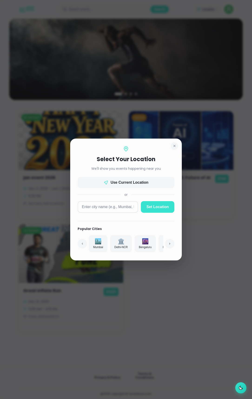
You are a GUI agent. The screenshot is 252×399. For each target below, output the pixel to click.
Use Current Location (126, 182)
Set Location (157, 207)
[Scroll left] (82, 243)
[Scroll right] (169, 243)
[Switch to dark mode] (240, 387)
